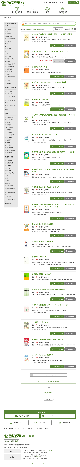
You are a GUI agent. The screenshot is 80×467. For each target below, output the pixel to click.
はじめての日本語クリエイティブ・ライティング (50, 305)
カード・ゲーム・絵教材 (10, 101)
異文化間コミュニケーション (10, 189)
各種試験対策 (8, 69)
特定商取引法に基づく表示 (43, 428)
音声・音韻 (8, 168)
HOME (5, 428)
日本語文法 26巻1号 (40, 99)
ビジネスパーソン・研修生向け (10, 33)
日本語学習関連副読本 (10, 77)
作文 (6, 51)
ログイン (44, 2)
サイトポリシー (19, 428)
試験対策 (7, 183)
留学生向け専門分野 (10, 39)
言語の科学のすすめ (39, 257)
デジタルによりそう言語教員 (42, 355)
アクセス (51, 450)
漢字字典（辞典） (9, 120)
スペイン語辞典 (9, 127)
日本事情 (7, 81)
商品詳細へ (71, 46)
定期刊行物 (8, 83)
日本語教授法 (8, 160)
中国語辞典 (8, 130)
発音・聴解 (8, 49)
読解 (6, 46)
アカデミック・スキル (10, 200)
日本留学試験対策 (9, 66)
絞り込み (57, 29)
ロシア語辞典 (8, 137)
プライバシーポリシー (29, 428)
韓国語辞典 (8, 125)
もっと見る (47, 388)
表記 (6, 178)
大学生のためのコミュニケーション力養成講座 (49, 82)
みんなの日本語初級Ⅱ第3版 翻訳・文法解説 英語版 (53, 34)
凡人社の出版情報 (10, 441)
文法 (6, 44)
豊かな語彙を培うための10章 (43, 224)
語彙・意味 (8, 170)
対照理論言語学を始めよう (42, 274)
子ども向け (8, 41)
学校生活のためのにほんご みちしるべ (46, 187)
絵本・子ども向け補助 (10, 106)
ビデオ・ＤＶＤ (9, 91)
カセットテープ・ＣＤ (10, 97)
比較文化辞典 (8, 152)
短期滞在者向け (9, 36)
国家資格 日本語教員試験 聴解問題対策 (47, 339)
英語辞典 (7, 122)
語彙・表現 (8, 56)
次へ (65, 375)
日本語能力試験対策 (10, 64)
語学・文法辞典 (9, 147)
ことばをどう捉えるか (40, 322)
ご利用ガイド (63, 2)
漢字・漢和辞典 (9, 145)
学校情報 (7, 74)
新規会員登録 (53, 2)
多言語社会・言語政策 (10, 193)
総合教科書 (8, 29)
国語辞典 (7, 142)
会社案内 (11, 428)
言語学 (7, 180)
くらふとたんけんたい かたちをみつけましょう (50, 51)
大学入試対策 (8, 71)
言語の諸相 (8, 197)
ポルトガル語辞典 (9, 135)
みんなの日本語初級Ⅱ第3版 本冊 (45, 134)
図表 (6, 109)
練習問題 (7, 61)
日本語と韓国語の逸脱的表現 (42, 241)
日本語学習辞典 (9, 117)
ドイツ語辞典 (8, 132)
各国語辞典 (8, 140)
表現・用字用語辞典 (10, 150)
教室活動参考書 (9, 163)
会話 (6, 54)
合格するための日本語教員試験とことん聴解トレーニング (53, 152)
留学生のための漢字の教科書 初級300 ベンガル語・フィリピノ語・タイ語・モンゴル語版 (53, 205)
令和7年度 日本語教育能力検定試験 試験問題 (48, 289)
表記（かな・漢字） (10, 59)
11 (61, 375)
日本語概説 (8, 165)
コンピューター (9, 94)
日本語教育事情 (9, 185)
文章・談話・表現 (9, 173)
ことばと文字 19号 (39, 67)
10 (58, 375)
